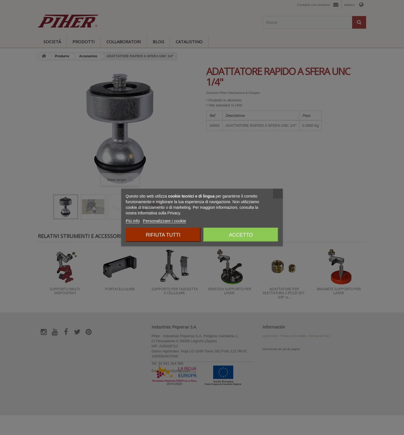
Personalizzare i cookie (164, 220)
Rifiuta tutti (163, 235)
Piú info (133, 220)
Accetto (241, 235)
